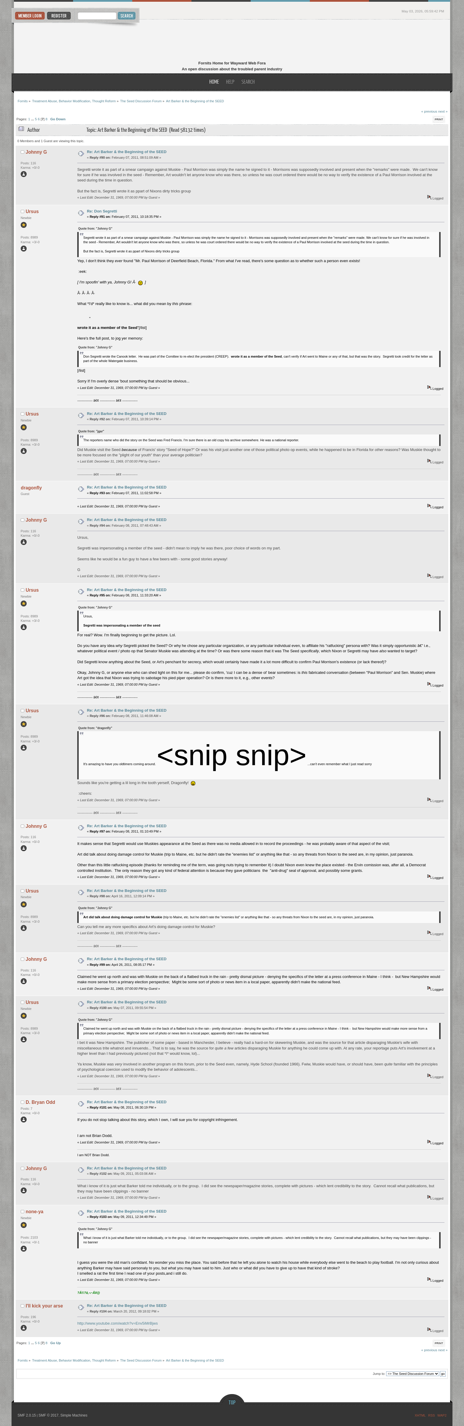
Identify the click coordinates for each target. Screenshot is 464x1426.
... (33, 119)
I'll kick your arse (44, 1305)
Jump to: (379, 1373)
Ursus (32, 211)
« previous (429, 111)
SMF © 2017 (48, 1415)
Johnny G (36, 152)
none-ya (35, 1211)
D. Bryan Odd (40, 1102)
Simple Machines (73, 1415)
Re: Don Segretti (102, 211)
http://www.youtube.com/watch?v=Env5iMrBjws (117, 1323)
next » (443, 111)
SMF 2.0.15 (26, 1415)
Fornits (232, 40)
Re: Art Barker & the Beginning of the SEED (127, 152)
